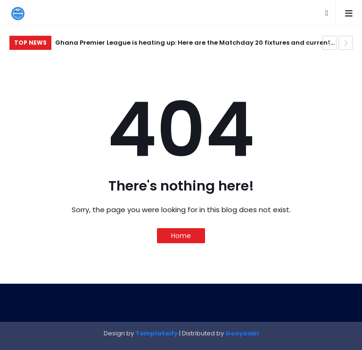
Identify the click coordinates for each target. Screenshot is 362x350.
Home (181, 235)
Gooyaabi (242, 333)
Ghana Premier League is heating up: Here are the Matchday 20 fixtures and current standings (192, 44)
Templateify (156, 333)
